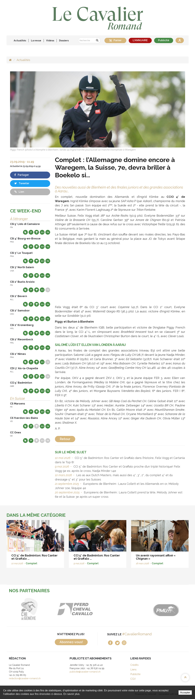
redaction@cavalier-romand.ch (25, 678)
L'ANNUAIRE (140, 40)
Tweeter (21, 183)
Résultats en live (42, 232)
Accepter (185, 692)
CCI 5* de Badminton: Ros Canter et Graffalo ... (34, 557)
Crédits (134, 664)
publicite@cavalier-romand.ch (85, 671)
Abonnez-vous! (71, 642)
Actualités (20, 40)
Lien (19, 191)
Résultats (36, 232)
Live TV (47, 232)
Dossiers (64, 40)
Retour (65, 439)
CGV (133, 678)
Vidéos (50, 40)
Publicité (163, 40)
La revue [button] (36, 40)
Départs (31, 232)
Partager (21, 174)
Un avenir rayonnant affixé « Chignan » (156, 557)
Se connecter (179, 40)
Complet (31, 563)
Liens (133, 669)
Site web (25, 232)
